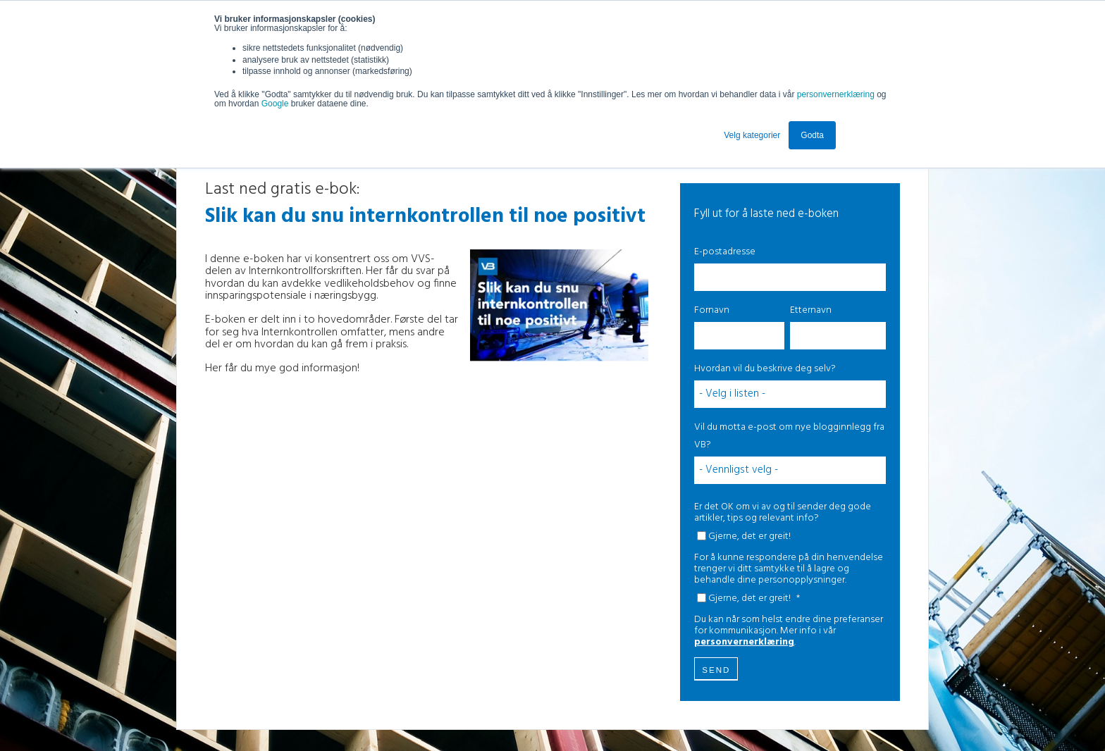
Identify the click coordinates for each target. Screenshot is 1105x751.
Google (276, 103)
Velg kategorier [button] (752, 135)
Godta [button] (812, 135)
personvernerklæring (836, 94)
